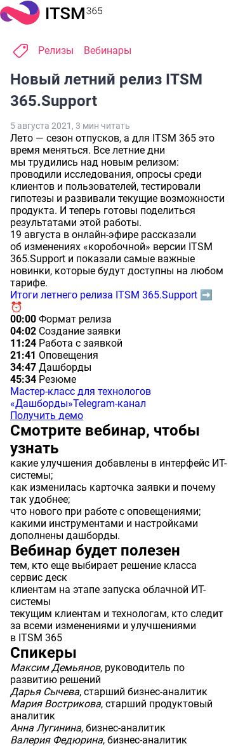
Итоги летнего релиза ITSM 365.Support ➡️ (111, 295)
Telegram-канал (109, 403)
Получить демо (46, 416)
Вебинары (107, 50)
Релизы (56, 50)
